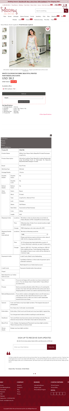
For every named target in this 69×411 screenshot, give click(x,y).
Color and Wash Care (6, 147)
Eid (63, 16)
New (5, 16)
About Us (19, 385)
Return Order (33, 5)
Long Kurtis (22, 197)
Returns (3, 145)
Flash (54, 19)
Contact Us (19, 387)
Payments (3, 143)
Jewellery (38, 16)
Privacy (19, 394)
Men (48, 16)
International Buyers (39, 385)
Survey (39, 5)
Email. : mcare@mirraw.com (6, 400)
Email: (6, 97)
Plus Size (46, 19)
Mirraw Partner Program (40, 389)
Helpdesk (2, 396)
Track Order (26, 5)
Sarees (10, 16)
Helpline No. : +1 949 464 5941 (7, 398)
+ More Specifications (45, 114)
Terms (18, 391)
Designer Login (37, 387)
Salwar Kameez (24, 16)
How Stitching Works (5, 387)
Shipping (3, 140)
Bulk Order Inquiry (46, 5)
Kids (44, 16)
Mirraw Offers (54, 387)
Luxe (21, 19)
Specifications (4, 138)
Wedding (55, 16)
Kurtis (32, 16)
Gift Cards (57, 5)
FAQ (1, 394)
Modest (15, 19)
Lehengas (15, 16)
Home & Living (38, 19)
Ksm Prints (22, 165)
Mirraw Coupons (55, 385)
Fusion (29, 19)
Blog (18, 389)
